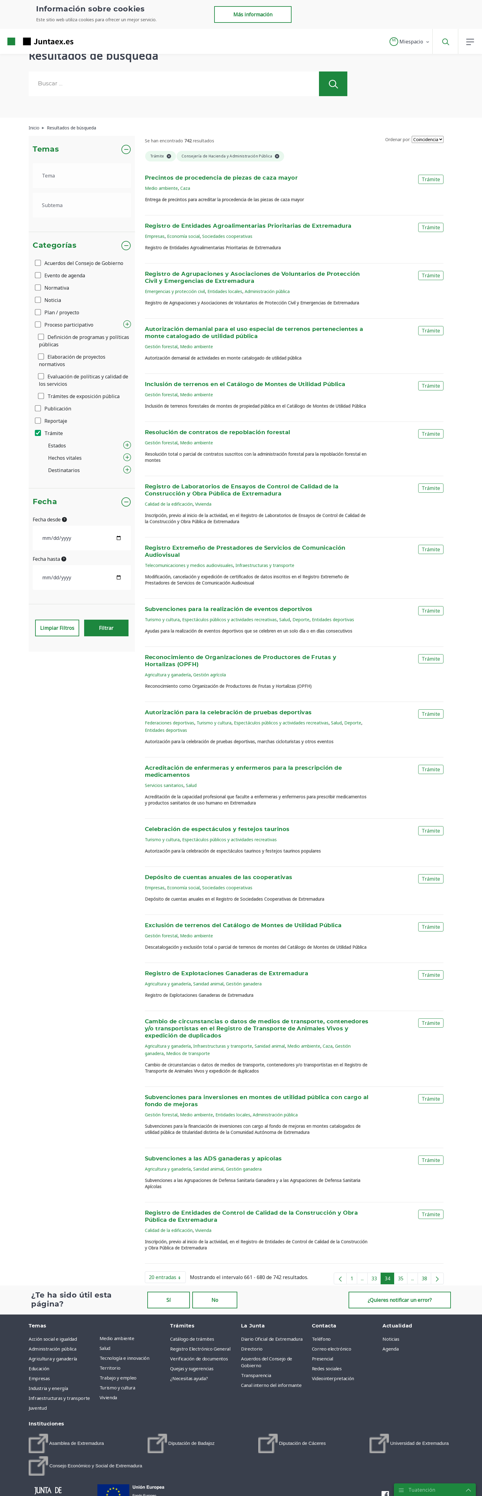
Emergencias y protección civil (175, 291)
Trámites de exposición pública (79, 396)
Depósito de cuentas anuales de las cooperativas (218, 877)
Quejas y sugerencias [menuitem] (191, 1368)
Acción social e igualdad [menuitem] (53, 1339)
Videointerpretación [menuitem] (333, 1378)
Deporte (300, 619)
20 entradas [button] (167, 1278)
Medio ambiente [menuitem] (117, 1338)
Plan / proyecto (57, 312)
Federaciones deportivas (169, 723)
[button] (409, 41)
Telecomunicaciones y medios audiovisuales (189, 565)
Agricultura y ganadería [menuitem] (53, 1358)
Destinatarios (64, 470)
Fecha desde (50, 519)
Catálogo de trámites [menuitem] (192, 1339)
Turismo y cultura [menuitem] (117, 1387)
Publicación (53, 408)
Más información (252, 14)
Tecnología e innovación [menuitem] (124, 1358)
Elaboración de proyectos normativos (72, 360)
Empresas (155, 236)
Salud (284, 619)
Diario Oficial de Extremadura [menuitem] (272, 1339)
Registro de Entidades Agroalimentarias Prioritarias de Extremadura (248, 226)
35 (402, 1279)
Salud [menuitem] (105, 1348)
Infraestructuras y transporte (264, 565)
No (214, 1300)
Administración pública (267, 291)
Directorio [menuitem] (252, 1349)
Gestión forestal (161, 346)
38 (426, 1279)
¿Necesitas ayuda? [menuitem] (189, 1378)
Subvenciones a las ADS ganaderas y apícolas (213, 1159)
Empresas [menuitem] (39, 1378)
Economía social (183, 236)
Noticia (48, 300)
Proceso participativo (64, 324)
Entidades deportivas (333, 619)
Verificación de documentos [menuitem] (199, 1358)
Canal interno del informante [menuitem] (271, 1385)
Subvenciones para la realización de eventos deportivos (228, 609)
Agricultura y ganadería (168, 675)
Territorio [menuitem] (110, 1368)
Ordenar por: (398, 139)
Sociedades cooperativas (227, 236)
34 (389, 1279)
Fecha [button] (45, 502)
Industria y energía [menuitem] (48, 1388)
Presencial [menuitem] (322, 1358)
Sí (168, 1300)
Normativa (52, 287)
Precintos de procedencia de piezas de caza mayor (221, 178)
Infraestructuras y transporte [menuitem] (59, 1398)
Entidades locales (224, 291)
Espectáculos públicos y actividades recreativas (229, 619)
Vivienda (203, 504)
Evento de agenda (60, 275)
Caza (185, 188)
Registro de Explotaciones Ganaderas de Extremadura (226, 973)
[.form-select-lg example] (82, 175)
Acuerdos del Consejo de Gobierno (79, 263)
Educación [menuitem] (39, 1368)
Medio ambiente (161, 188)
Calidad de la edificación (169, 504)
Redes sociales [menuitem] (327, 1368)
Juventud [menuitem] (38, 1408)
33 (376, 1279)
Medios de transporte (188, 1053)
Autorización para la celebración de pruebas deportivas (228, 712)
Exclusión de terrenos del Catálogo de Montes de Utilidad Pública (243, 925)
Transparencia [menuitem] (256, 1375)
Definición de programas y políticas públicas (84, 341)
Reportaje (51, 421)
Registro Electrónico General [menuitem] (200, 1349)
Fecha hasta (49, 559)
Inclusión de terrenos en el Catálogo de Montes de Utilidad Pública (245, 384)
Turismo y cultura (162, 619)
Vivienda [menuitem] (108, 1397)
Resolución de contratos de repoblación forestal (217, 432)
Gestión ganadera (244, 984)
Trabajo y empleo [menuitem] (118, 1378)
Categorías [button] (55, 245)
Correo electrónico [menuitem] (331, 1349)
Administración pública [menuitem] (52, 1349)
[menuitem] (66, 1443)
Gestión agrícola (209, 675)
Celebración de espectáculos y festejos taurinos (217, 829)
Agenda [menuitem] (390, 1349)
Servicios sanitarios (164, 785)
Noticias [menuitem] (390, 1339)
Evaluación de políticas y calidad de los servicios (83, 380)
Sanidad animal (208, 984)
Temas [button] (46, 149)
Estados (57, 445)
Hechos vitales (65, 458)
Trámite (49, 433)
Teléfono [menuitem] (321, 1339)
